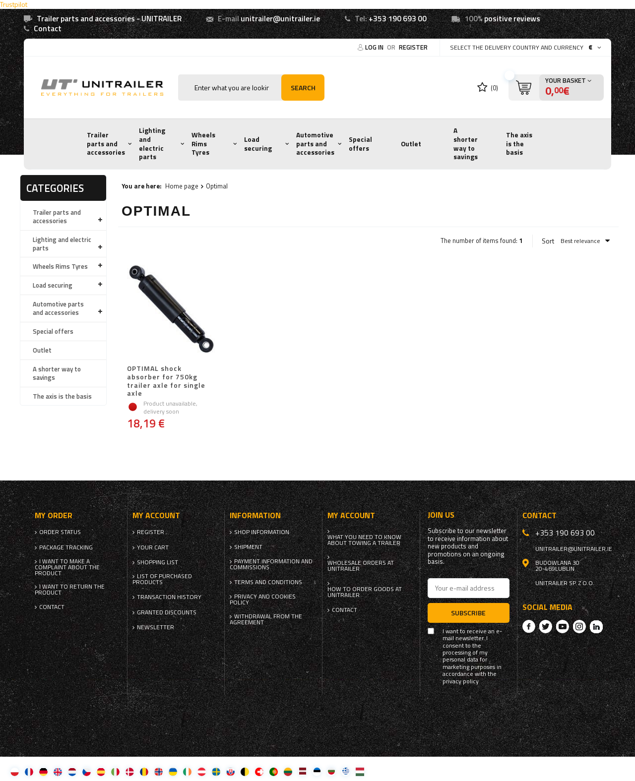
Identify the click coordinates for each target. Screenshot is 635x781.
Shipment (248, 547)
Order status (60, 532)
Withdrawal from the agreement (266, 619)
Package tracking (66, 547)
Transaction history (169, 597)
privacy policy (461, 681)
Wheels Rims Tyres (203, 143)
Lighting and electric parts (152, 143)
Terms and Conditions (268, 582)
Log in (375, 47)
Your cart (153, 547)
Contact (48, 28)
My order (53, 515)
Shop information (261, 532)
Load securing (258, 143)
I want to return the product (70, 590)
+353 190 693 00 (398, 18)
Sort (548, 241)
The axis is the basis (519, 143)
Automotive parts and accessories (315, 143)
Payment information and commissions (271, 564)
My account (156, 515)
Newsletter (155, 627)
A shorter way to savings (465, 143)
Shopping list (157, 562)
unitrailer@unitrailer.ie (280, 18)
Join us (441, 515)
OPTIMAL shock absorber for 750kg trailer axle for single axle (166, 381)
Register (413, 47)
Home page (181, 186)
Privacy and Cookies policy (263, 599)
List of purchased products (162, 579)
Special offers (360, 143)
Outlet (411, 144)
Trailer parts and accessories (106, 143)
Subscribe (468, 612)
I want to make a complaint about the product (67, 567)
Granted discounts (166, 612)
